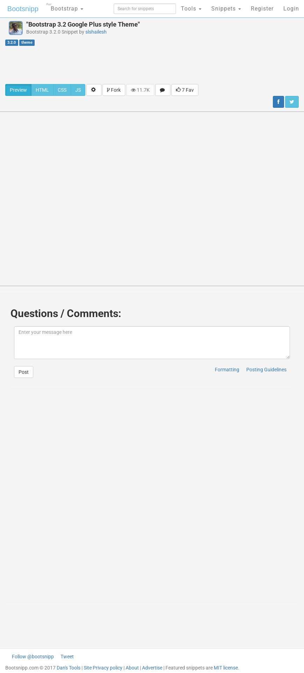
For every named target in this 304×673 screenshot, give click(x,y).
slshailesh (96, 32)
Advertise (152, 668)
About (132, 668)
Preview (18, 90)
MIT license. (226, 668)
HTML (42, 90)
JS (78, 90)
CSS (62, 90)
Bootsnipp (22, 9)
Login (291, 8)
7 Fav (185, 90)
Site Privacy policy (103, 668)
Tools (191, 8)
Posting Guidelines (266, 369)
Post (24, 372)
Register (262, 8)
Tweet (67, 656)
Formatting (227, 369)
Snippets (226, 8)
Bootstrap (65, 6)
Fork (114, 90)
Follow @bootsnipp (33, 656)
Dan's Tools (68, 668)
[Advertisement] (152, 64)
